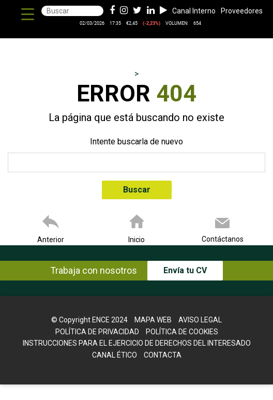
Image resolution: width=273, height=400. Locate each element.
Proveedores (242, 11)
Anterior (50, 239)
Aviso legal (200, 320)
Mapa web (153, 320)
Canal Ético (114, 355)
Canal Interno (194, 11)
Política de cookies (182, 332)
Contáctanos (223, 239)
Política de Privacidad (97, 332)
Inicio (136, 239)
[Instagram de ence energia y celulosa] (124, 11)
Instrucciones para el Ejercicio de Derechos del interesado (137, 343)
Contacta (162, 355)
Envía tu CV (185, 270)
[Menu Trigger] (27, 14)
